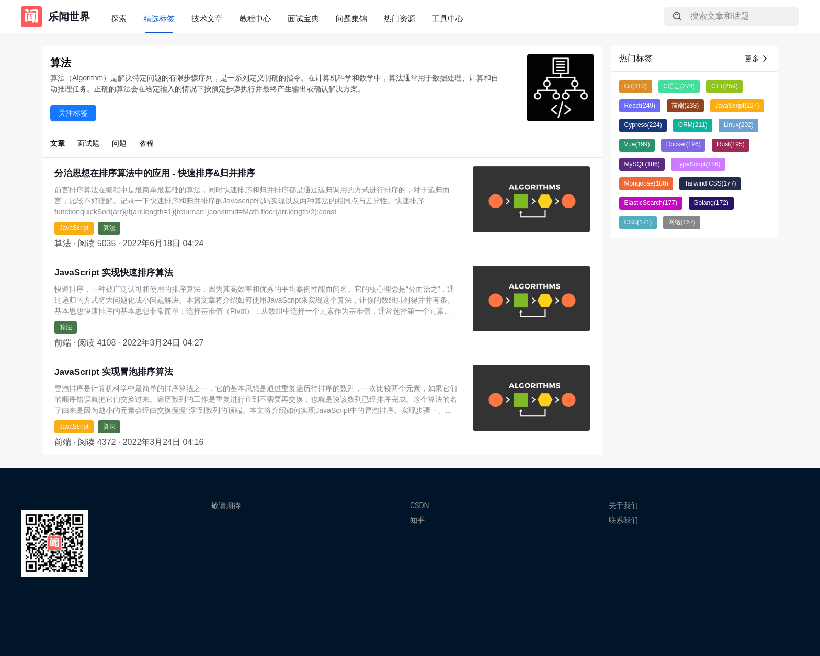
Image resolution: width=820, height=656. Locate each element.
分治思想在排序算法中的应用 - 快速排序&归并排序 (154, 173)
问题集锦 (351, 18)
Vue (637, 144)
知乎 (417, 520)
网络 (682, 222)
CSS (638, 222)
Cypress (643, 125)
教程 (146, 143)
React (639, 105)
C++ (724, 86)
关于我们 (623, 505)
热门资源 (399, 18)
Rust (731, 144)
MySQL (642, 164)
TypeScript (698, 164)
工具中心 (447, 18)
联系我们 (623, 520)
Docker (683, 144)
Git (635, 86)
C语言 (679, 86)
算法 (109, 228)
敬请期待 (226, 505)
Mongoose (646, 183)
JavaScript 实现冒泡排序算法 (113, 372)
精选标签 (159, 18)
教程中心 (255, 18)
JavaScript (74, 228)
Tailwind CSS (710, 183)
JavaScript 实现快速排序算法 (113, 273)
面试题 (88, 143)
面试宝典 (303, 18)
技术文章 (207, 18)
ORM (693, 125)
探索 (119, 18)
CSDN (419, 505)
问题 (119, 143)
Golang (710, 202)
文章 (57, 143)
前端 (685, 105)
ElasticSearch (650, 202)
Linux (739, 125)
